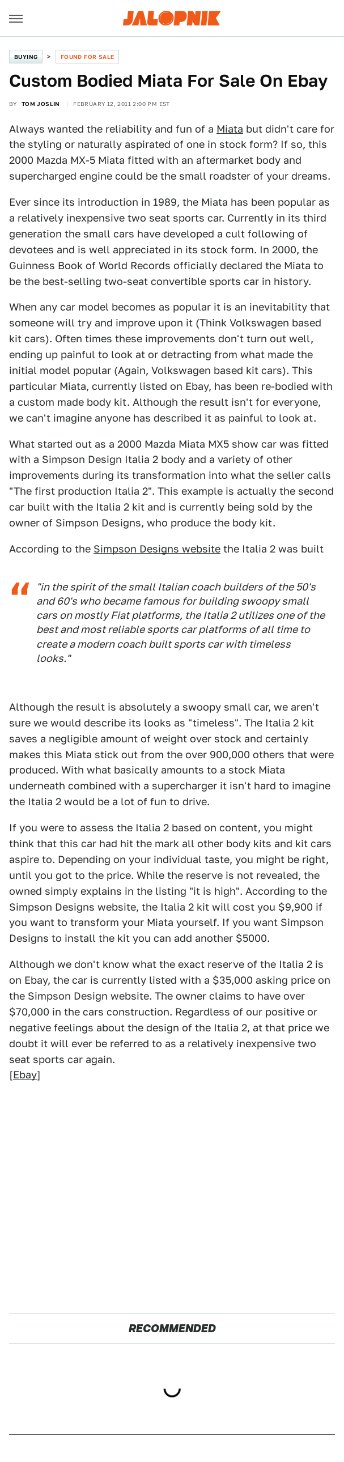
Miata (229, 129)
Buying (25, 56)
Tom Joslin (41, 103)
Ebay (25, 1075)
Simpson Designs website (157, 549)
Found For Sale (87, 56)
